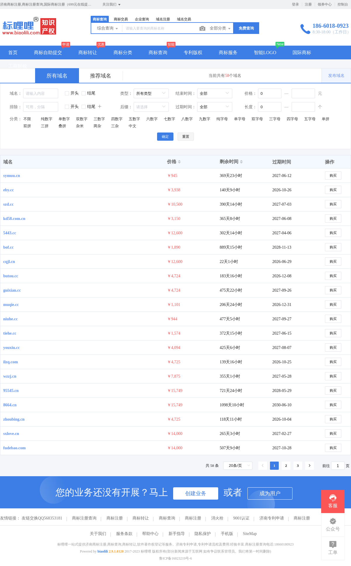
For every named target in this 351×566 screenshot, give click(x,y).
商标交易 (121, 19)
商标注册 (114, 518)
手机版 (227, 533)
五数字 (134, 119)
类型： (126, 93)
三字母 (275, 119)
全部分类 (220, 28)
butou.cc (10, 276)
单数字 (64, 119)
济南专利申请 (271, 518)
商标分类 (122, 52)
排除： (16, 107)
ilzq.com (10, 362)
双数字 (81, 119)
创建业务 (195, 493)
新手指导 (176, 533)
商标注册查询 (84, 518)
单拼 (325, 119)
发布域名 (336, 75)
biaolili (102, 551)
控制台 (343, 4)
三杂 (115, 126)
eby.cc (8, 190)
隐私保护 (203, 533)
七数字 (169, 119)
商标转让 (87, 52)
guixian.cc (12, 290)
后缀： (126, 107)
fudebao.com (14, 448)
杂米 (80, 126)
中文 (132, 126)
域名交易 (184, 19)
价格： (251, 93)
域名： (16, 93)
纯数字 (46, 119)
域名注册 (163, 19)
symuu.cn (11, 175)
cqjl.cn (9, 261)
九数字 (204, 119)
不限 (27, 119)
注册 (308, 4)
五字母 (310, 119)
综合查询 (108, 28)
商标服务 (228, 52)
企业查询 (142, 19)
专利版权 (193, 52)
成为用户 (270, 493)
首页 (13, 52)
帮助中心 (150, 533)
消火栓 (217, 518)
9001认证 (241, 518)
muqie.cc (11, 304)
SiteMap (250, 533)
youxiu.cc (11, 347)
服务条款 (124, 533)
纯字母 (222, 119)
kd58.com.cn (14, 218)
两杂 (97, 126)
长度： (251, 107)
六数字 (152, 119)
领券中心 (325, 4)
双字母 (257, 119)
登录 (295, 4)
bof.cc (8, 247)
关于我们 (98, 533)
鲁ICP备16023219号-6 (175, 558)
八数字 (187, 119)
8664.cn (10, 405)
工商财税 (17, 65)
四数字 (117, 119)
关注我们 (111, 4)
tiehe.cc (9, 333)
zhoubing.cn (14, 419)
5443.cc (9, 233)
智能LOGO (265, 52)
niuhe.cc (10, 319)
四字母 (292, 119)
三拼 (45, 126)
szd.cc (8, 204)
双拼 (27, 126)
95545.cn (11, 390)
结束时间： (186, 93)
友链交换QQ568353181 (42, 518)
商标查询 (100, 19)
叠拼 (62, 126)
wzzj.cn (9, 376)
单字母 (239, 119)
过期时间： (186, 107)
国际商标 (301, 52)
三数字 (99, 119)
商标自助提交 (48, 52)
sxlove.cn (11, 433)
